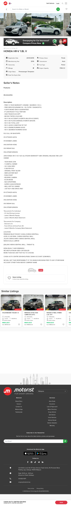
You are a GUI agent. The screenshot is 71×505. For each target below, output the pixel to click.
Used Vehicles (52, 417)
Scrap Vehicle (52, 412)
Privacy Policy (40, 488)
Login (57, 3)
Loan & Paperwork (52, 406)
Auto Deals (52, 401)
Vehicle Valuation (52, 423)
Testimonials (18, 412)
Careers (19, 404)
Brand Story (19, 401)
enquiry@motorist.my (24, 482)
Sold (61, 502)
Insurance (52, 404)
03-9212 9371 (22, 478)
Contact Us (19, 406)
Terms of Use (31, 488)
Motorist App (19, 409)
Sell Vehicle (50, 3)
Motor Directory (52, 409)
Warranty (52, 425)
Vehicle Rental (52, 420)
